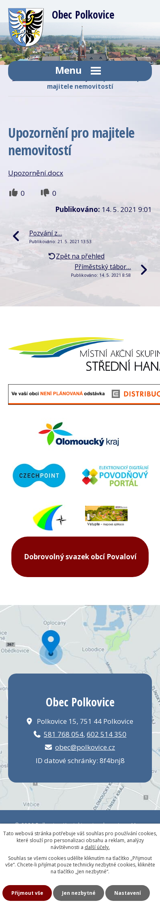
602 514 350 (106, 734)
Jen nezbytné (79, 893)
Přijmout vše (27, 893)
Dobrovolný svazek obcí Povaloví (80, 556)
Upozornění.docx (35, 173)
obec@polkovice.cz (85, 747)
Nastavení (127, 893)
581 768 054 (63, 734)
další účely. (97, 847)
